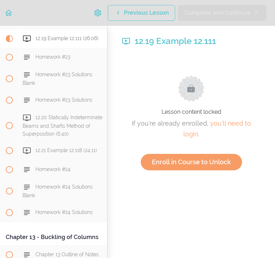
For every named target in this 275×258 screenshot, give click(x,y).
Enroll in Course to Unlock (191, 162)
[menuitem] (98, 12)
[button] (9, 12)
